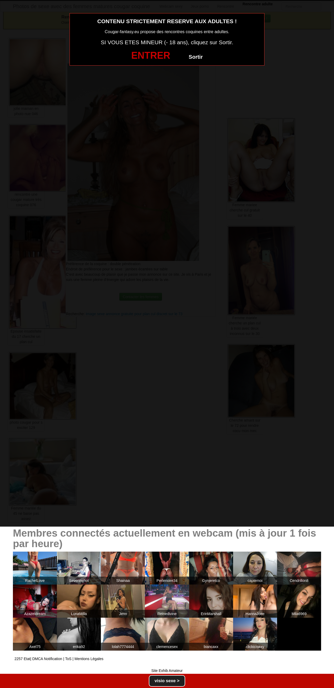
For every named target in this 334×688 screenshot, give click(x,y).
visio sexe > (167, 680)
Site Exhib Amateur (167, 671)
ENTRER (150, 55)
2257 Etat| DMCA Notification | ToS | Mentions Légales (59, 659)
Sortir (196, 57)
